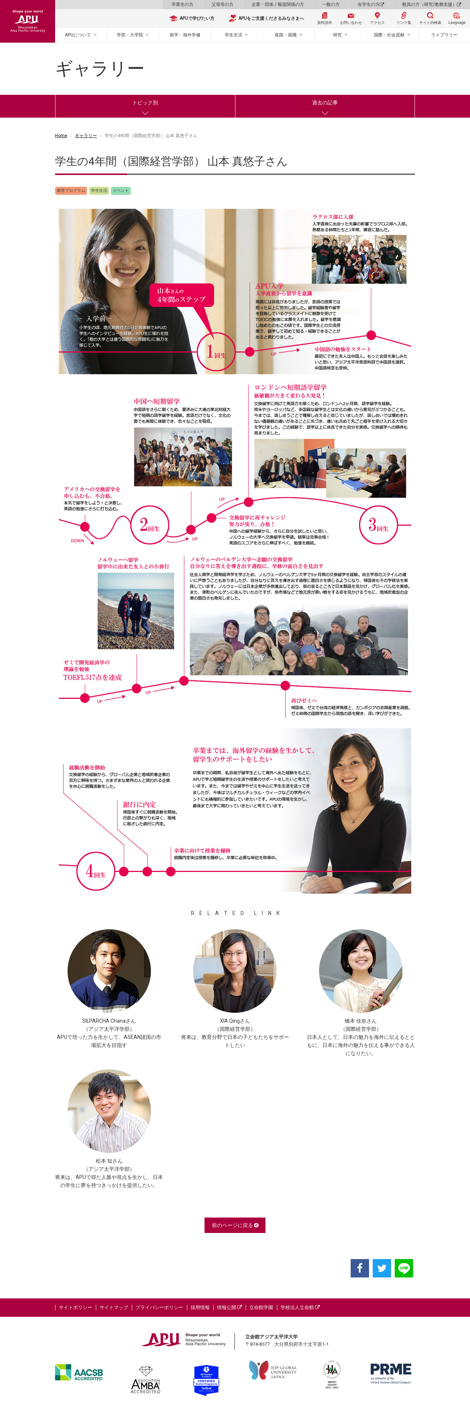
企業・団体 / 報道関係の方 (278, 4)
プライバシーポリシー (159, 1307)
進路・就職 (286, 34)
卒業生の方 (182, 4)
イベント (121, 190)
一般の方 (331, 4)
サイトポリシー (75, 1307)
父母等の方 (223, 4)
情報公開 (229, 1307)
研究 (337, 34)
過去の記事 (325, 103)
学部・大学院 (130, 34)
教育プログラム (71, 190)
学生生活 (233, 34)
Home (61, 135)
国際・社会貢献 (389, 34)
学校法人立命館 (300, 1307)
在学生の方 (371, 4)
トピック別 (145, 103)
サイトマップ (114, 1307)
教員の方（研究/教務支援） (431, 4)
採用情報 (200, 1307)
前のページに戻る (235, 1225)
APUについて (78, 34)
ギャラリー (86, 135)
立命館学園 (261, 1307)
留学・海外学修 (185, 34)
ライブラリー (444, 34)
